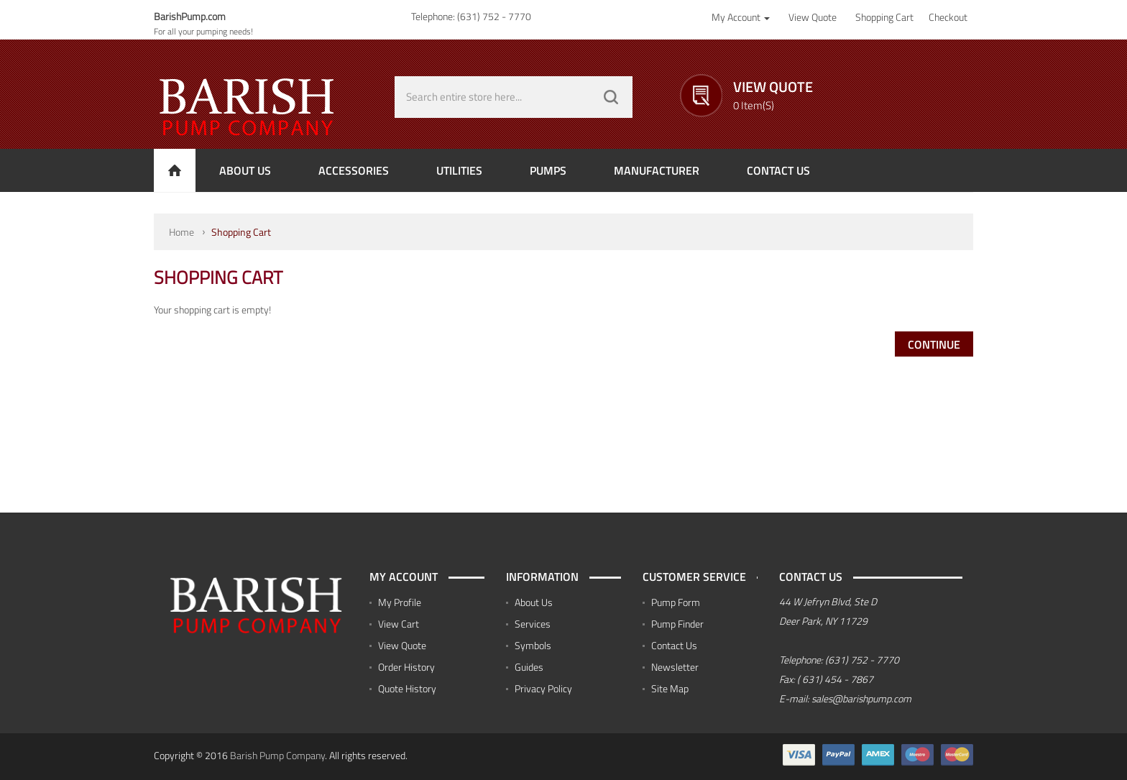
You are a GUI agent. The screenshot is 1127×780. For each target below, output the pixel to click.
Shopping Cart (241, 231)
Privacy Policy (543, 688)
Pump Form (675, 602)
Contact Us (674, 645)
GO (610, 97)
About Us (534, 602)
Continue (934, 344)
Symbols (533, 645)
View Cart (398, 623)
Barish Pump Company (277, 755)
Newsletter (675, 666)
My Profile (399, 602)
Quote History (407, 688)
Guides (529, 666)
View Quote (402, 645)
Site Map (670, 688)
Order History (406, 666)
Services (533, 623)
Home (181, 231)
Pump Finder (677, 623)
